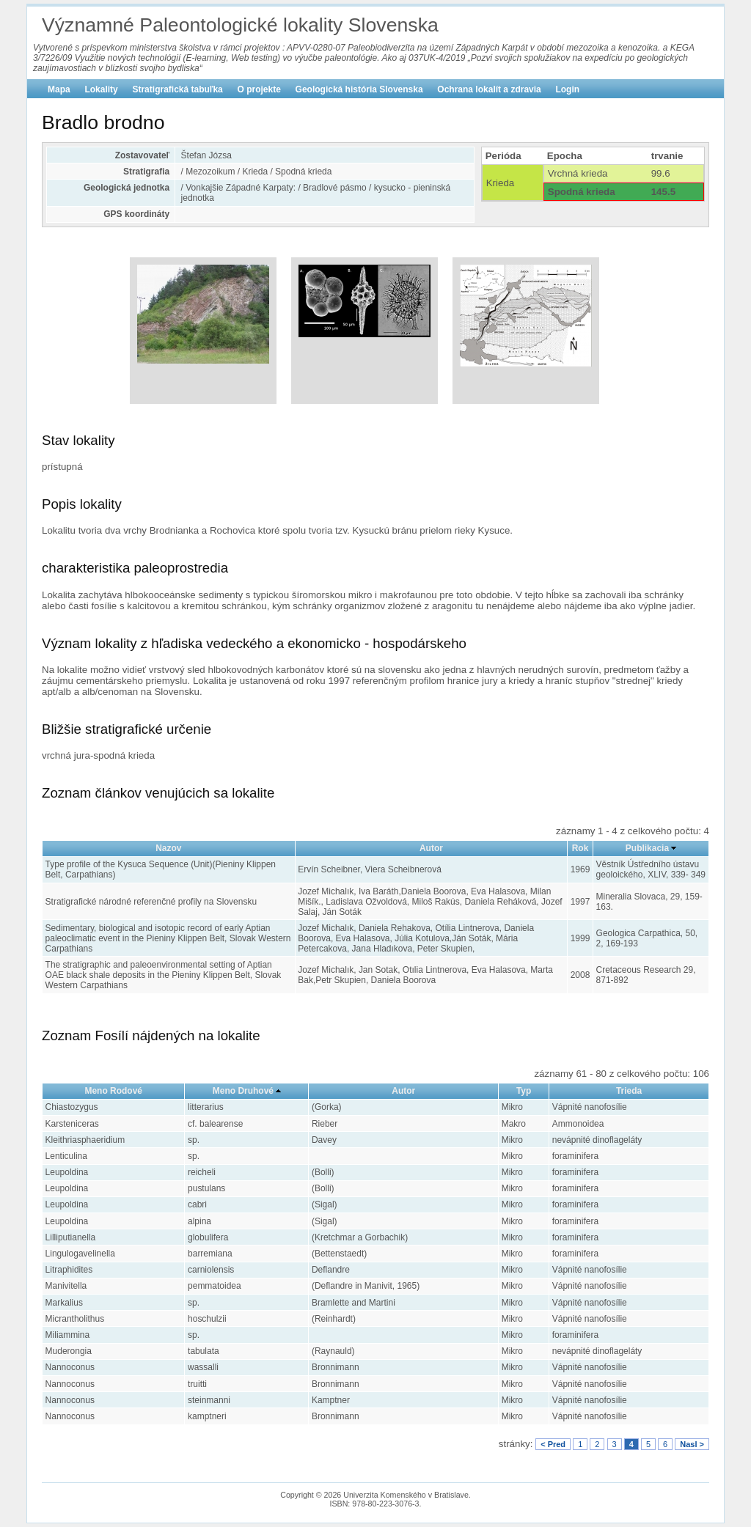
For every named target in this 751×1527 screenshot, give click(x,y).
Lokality (100, 89)
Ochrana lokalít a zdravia (489, 89)
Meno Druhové (243, 1091)
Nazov (168, 848)
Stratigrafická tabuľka (177, 89)
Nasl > (692, 1444)
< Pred (553, 1444)
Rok (580, 848)
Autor (431, 848)
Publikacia (647, 848)
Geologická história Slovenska (359, 89)
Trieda (629, 1091)
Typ (523, 1091)
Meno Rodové (113, 1091)
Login (567, 89)
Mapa (59, 89)
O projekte (259, 89)
